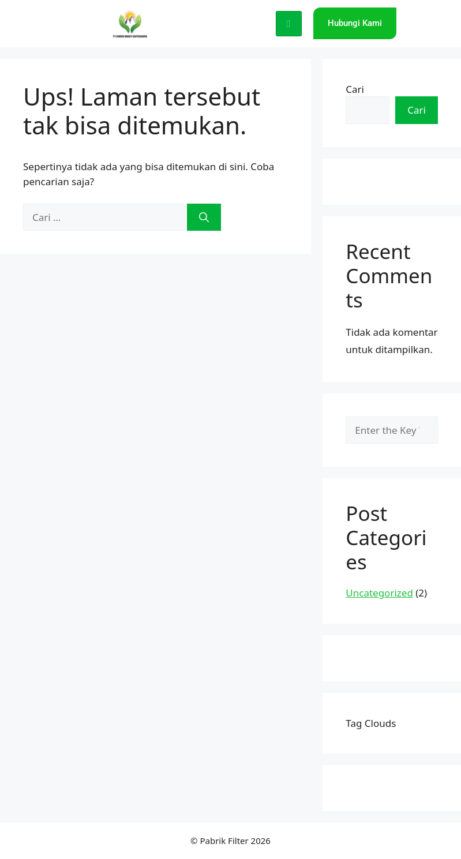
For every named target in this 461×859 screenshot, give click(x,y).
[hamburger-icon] (289, 23)
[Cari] (204, 217)
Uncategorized (379, 592)
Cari (355, 89)
